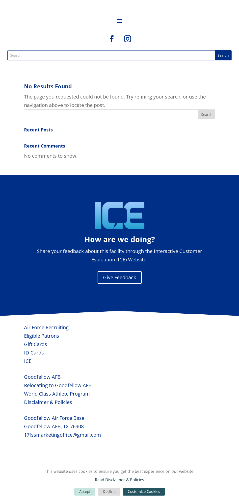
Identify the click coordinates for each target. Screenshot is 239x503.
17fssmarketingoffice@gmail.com (62, 434)
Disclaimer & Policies (48, 402)
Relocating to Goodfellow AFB (58, 385)
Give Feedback (119, 277)
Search (206, 114)
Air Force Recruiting (46, 327)
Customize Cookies (144, 491)
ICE (27, 361)
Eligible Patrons (41, 335)
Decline (109, 491)
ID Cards (34, 352)
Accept (84, 491)
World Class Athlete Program (57, 393)
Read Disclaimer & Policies (119, 479)
